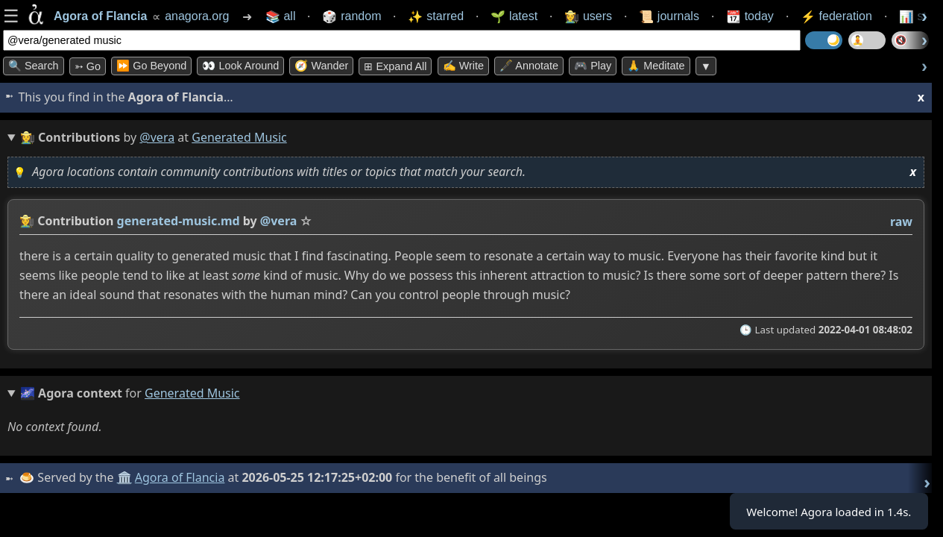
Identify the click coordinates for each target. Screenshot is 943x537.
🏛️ (126, 477)
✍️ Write (463, 66)
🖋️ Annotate (528, 66)
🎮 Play (592, 66)
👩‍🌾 (26, 221)
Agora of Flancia (182, 477)
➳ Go (88, 66)
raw (901, 221)
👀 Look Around (240, 66)
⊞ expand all (395, 66)
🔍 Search (33, 66)
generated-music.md (178, 221)
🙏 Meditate (655, 66)
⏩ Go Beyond (151, 66)
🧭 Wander (321, 66)
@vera (156, 137)
